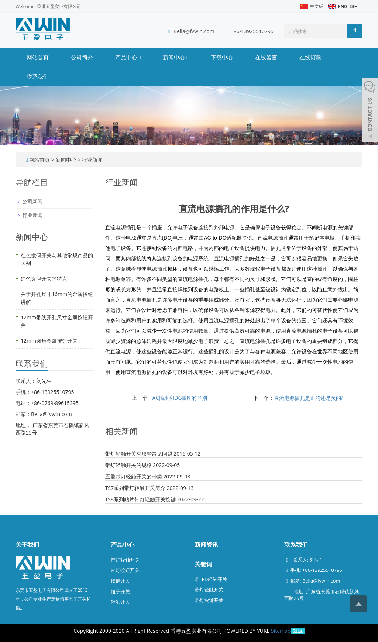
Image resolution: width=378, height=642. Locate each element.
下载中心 (222, 57)
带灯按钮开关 (125, 570)
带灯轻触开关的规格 (128, 464)
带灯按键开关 (209, 600)
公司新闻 (32, 201)
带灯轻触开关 (125, 559)
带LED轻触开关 (211, 579)
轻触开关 (120, 601)
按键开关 (120, 580)
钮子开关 (120, 591)
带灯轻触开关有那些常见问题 (138, 453)
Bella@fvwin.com (193, 31)
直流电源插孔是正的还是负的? (308, 397)
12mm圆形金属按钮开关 (49, 340)
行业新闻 (91, 159)
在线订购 (310, 57)
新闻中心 (175, 57)
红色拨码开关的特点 (44, 278)
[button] (140, 57)
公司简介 (82, 57)
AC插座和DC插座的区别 (179, 397)
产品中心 (128, 57)
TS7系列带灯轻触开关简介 (135, 487)
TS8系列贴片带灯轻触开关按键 (140, 499)
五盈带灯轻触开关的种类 (133, 476)
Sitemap (281, 630)
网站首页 (38, 57)
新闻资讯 (206, 544)
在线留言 (266, 57)
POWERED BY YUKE (247, 630)
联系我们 (38, 76)
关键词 (203, 564)
